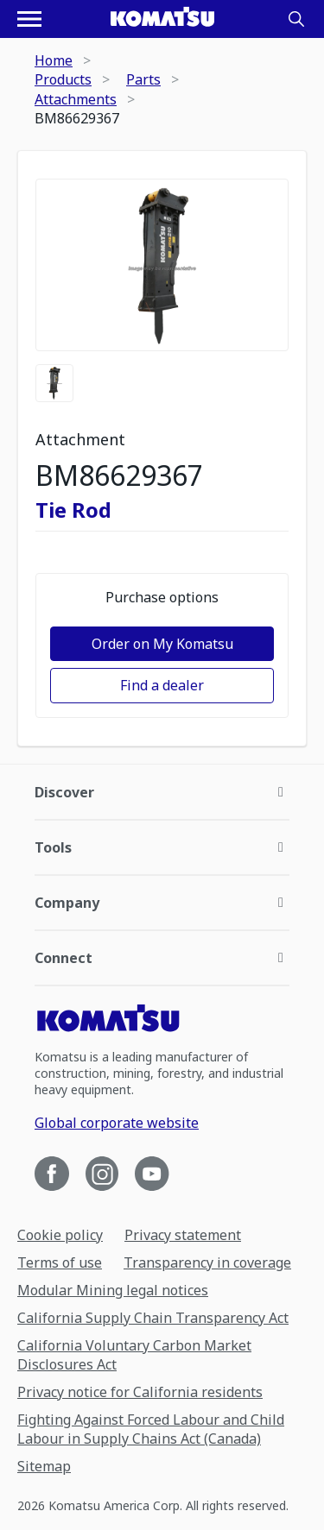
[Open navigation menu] (29, 19)
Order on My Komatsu (162, 643)
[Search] (296, 19)
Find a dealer (162, 685)
